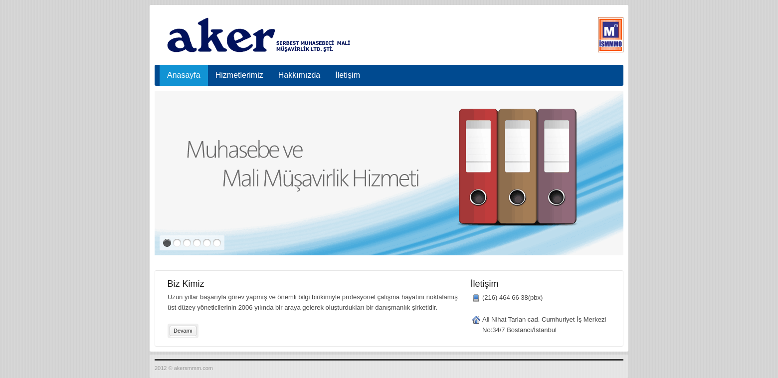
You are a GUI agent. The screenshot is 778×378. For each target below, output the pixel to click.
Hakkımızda (299, 75)
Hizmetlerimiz (239, 75)
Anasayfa (183, 75)
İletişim (347, 75)
